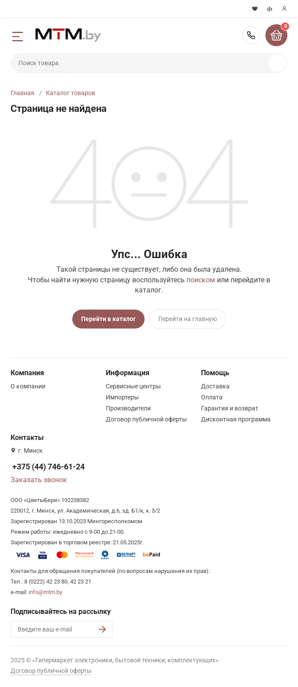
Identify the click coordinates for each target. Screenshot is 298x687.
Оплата (212, 397)
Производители (128, 408)
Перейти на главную (187, 318)
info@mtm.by (45, 592)
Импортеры (122, 397)
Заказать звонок (39, 480)
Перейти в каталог (108, 318)
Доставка (215, 386)
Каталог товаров (70, 92)
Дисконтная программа (236, 419)
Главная (22, 92)
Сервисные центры (133, 386)
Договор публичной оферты (146, 419)
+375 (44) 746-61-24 (251, 35)
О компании (28, 386)
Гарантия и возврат (229, 408)
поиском (200, 280)
